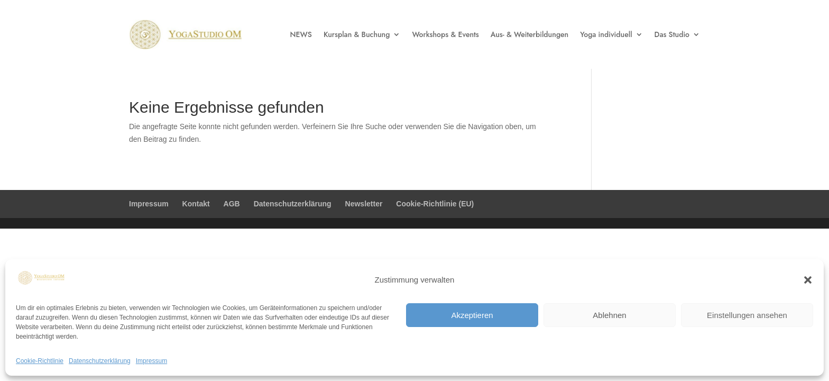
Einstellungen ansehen (747, 315)
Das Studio (672, 34)
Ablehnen (609, 315)
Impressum (151, 361)
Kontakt (196, 203)
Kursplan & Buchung (357, 34)
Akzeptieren (472, 315)
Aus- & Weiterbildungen (529, 34)
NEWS (301, 34)
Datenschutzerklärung (100, 361)
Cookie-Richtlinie (39, 361)
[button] (808, 280)
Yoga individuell (606, 34)
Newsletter (364, 203)
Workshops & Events (445, 34)
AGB (232, 203)
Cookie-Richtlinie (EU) (435, 203)
